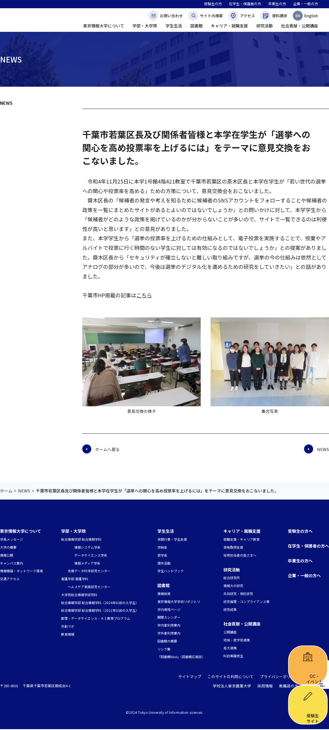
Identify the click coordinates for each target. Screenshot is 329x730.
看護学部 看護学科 (74, 578)
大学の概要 (8, 547)
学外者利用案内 (168, 633)
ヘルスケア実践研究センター (89, 586)
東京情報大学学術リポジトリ (178, 601)
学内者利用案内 (168, 625)
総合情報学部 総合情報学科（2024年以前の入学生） (100, 602)
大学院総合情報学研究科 (79, 594)
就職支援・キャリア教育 (241, 539)
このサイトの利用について (235, 677)
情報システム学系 (87, 547)
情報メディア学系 (87, 563)
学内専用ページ (168, 609)
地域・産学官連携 (236, 640)
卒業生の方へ (300, 560)
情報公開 (6, 555)
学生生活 (165, 531)
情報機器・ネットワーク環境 (21, 570)
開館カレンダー (168, 617)
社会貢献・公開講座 (241, 624)
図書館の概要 (167, 641)
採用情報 (267, 687)
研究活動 (231, 570)
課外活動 (164, 563)
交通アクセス (9, 578)
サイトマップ (196, 677)
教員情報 (67, 634)
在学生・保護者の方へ (308, 546)
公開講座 (230, 632)
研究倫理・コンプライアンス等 (246, 601)
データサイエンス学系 (90, 555)
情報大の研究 (233, 585)
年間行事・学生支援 (172, 539)
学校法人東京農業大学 (236, 687)
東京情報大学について (20, 531)
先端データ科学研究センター (89, 570)
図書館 (163, 585)
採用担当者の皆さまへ (239, 555)
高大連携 (230, 648)
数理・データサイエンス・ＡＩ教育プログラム (95, 618)
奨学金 (162, 555)
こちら (144, 295)
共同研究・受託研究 (238, 593)
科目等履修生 (233, 655)
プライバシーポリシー (280, 677)
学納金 (162, 547)
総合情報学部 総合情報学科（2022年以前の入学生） (100, 610)
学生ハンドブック (170, 570)
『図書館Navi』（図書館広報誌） (181, 656)
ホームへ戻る (107, 449)
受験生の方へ (300, 531)
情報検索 (164, 593)
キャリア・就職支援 (241, 531)
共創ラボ (67, 626)
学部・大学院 (73, 531)
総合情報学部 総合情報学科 (81, 539)
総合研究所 (231, 577)
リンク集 (164, 649)
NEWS (6, 103)
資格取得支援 (233, 547)
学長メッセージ (11, 539)
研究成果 (230, 609)
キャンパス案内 (11, 563)
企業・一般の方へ (304, 575)
